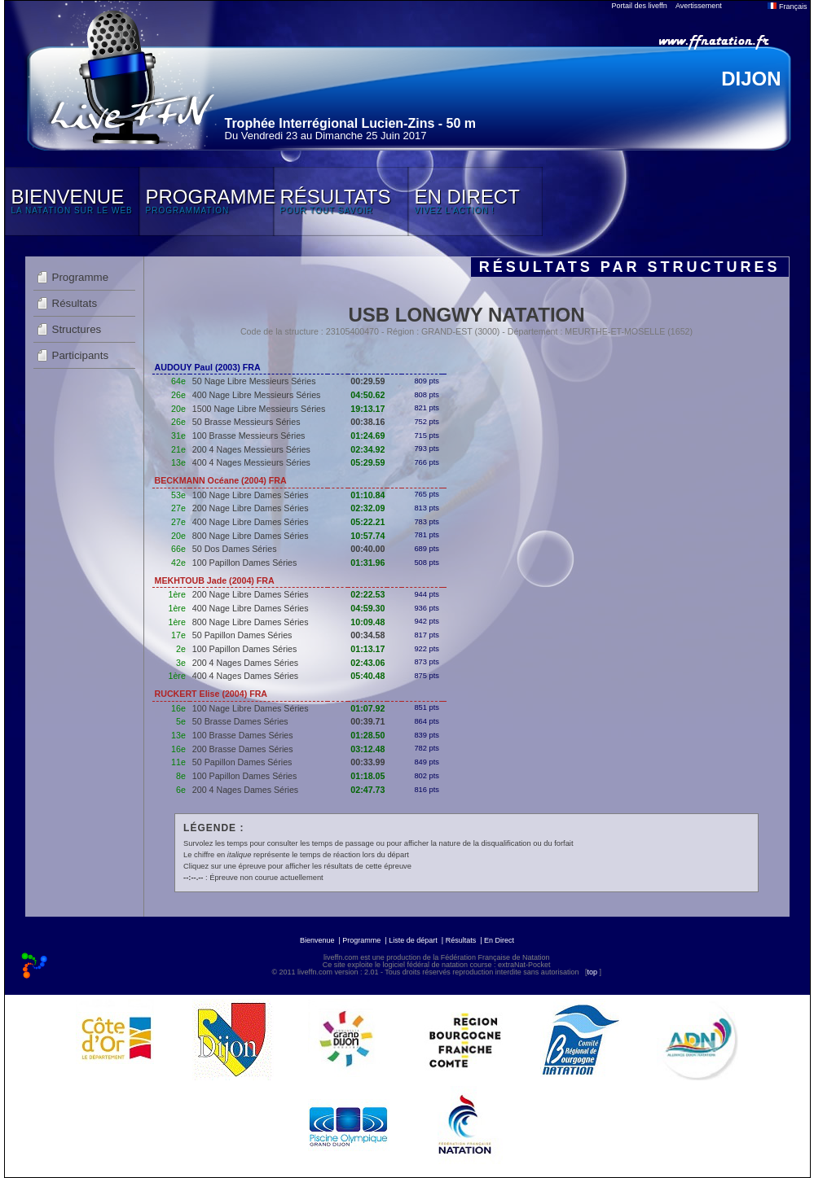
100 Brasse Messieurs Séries (249, 435)
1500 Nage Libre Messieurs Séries (258, 409)
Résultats (75, 303)
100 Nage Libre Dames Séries (250, 495)
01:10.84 (367, 495)
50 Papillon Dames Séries (242, 635)
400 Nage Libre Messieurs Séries (256, 395)
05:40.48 (367, 676)
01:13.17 (367, 649)
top (592, 972)
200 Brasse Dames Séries (242, 749)
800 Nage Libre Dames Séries (250, 536)
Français (787, 6)
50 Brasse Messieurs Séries (246, 422)
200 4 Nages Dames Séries (245, 663)
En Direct (499, 940)
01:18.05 (367, 776)
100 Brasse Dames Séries (242, 735)
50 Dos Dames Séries (234, 549)
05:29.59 (367, 462)
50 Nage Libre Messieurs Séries (254, 381)
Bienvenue (317, 940)
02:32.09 (367, 508)
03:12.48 (367, 749)
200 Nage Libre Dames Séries (250, 508)
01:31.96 (367, 562)
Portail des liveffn (639, 6)
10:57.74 (367, 536)
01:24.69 (367, 435)
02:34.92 (367, 449)
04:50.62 (367, 395)
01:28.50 (367, 735)
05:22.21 (367, 522)
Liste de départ (413, 940)
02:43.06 (367, 663)
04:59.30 (367, 608)
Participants (80, 355)
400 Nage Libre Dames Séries (250, 522)
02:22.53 (367, 594)
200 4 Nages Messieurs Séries (251, 449)
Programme (80, 277)
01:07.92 (367, 708)
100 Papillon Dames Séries (244, 562)
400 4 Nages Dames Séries (245, 676)
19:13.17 (367, 409)
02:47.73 (367, 790)
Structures (77, 329)
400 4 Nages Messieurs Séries (251, 462)
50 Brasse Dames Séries (240, 721)
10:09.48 (367, 622)
